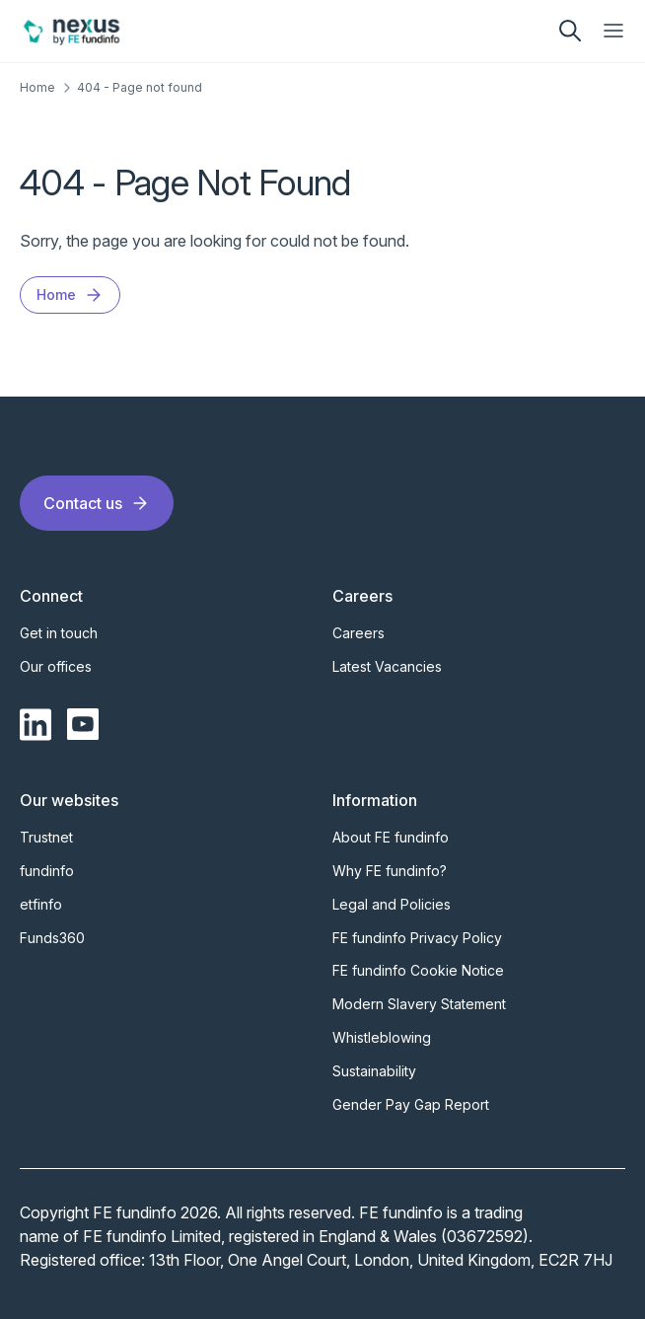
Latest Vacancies (387, 666)
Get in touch (59, 632)
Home (37, 87)
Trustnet (46, 837)
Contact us (96, 503)
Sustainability (374, 1071)
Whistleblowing (381, 1037)
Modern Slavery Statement (419, 1003)
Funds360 (52, 937)
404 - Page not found (139, 87)
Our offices (56, 666)
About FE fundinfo (390, 837)
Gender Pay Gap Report (410, 1104)
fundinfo (47, 870)
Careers (358, 632)
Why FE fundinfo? (389, 870)
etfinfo (41, 904)
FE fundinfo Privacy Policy (417, 937)
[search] (570, 30)
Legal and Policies (391, 904)
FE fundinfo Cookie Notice (418, 970)
